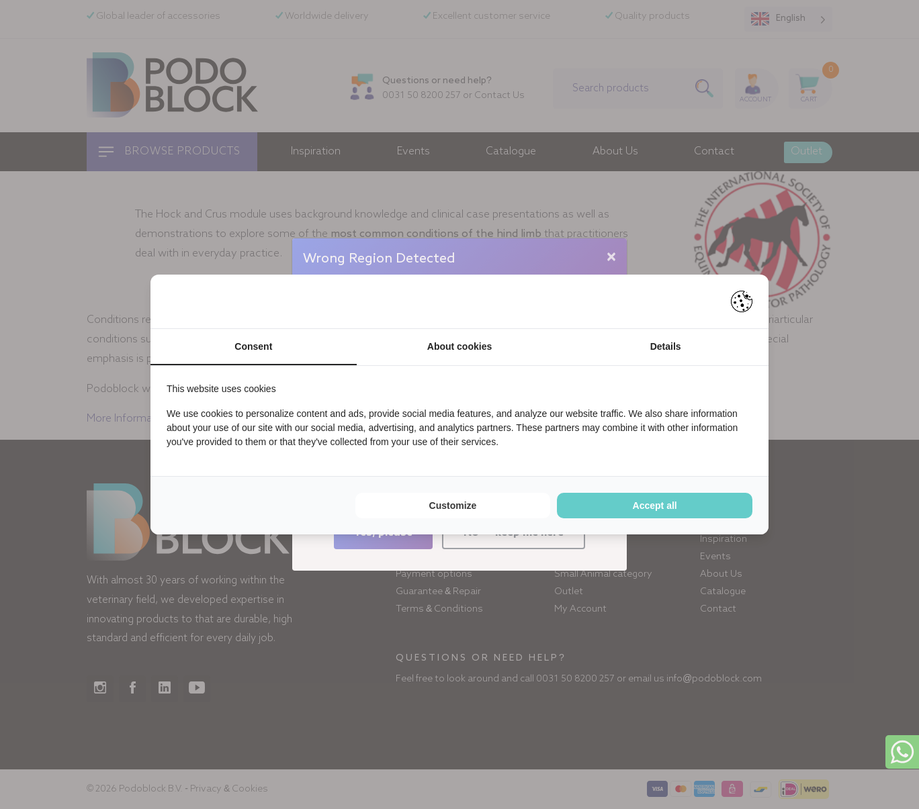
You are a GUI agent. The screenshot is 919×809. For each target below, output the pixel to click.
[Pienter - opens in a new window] (741, 301)
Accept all (655, 505)
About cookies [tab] (459, 346)
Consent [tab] (253, 346)
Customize (453, 505)
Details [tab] (665, 346)
